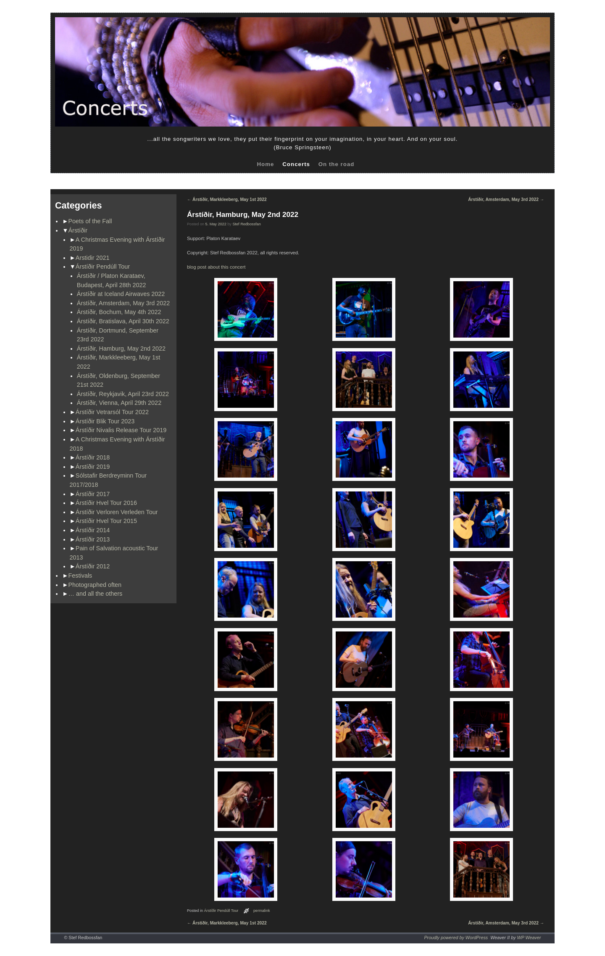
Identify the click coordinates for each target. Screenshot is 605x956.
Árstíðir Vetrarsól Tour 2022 (112, 412)
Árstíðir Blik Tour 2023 (105, 421)
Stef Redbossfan (246, 224)
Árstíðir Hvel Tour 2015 (106, 521)
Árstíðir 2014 (93, 530)
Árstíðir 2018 (93, 457)
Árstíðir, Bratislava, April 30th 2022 (123, 321)
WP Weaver (529, 937)
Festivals (80, 575)
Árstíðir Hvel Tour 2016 (106, 502)
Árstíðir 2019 (93, 466)
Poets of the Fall (90, 221)
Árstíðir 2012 (93, 566)
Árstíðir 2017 (93, 494)
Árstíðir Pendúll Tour (103, 266)
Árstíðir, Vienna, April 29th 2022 (119, 402)
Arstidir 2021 (93, 257)
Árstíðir (78, 230)
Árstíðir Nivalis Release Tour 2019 (121, 430)
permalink (261, 910)
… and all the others (95, 593)
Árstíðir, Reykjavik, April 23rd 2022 (123, 394)
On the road (336, 164)
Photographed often (94, 584)
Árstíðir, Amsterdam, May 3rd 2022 (123, 303)
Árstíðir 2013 (93, 539)
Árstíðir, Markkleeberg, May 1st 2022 (227, 199)
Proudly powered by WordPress (456, 937)
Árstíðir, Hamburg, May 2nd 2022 (121, 348)
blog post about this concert (216, 266)
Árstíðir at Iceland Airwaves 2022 (121, 293)
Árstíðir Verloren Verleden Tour (117, 512)
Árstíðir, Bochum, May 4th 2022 (119, 312)
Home (265, 164)
